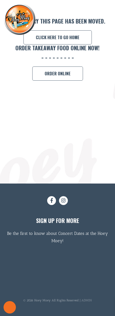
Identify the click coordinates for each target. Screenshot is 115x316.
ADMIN (86, 300)
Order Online (58, 73)
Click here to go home (57, 37)
